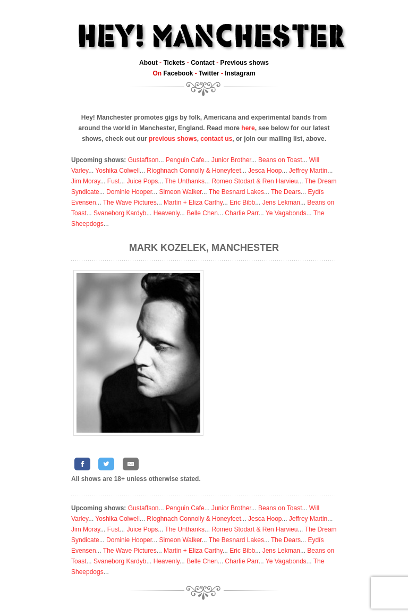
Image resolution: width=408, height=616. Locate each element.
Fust (113, 181)
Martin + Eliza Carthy (193, 202)
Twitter (209, 73)
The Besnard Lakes (236, 192)
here (247, 128)
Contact (203, 62)
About (148, 62)
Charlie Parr (241, 213)
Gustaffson (143, 160)
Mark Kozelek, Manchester (204, 247)
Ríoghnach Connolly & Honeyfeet (194, 170)
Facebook (178, 73)
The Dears (286, 192)
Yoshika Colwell (117, 170)
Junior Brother (231, 160)
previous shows (173, 138)
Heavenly (167, 213)
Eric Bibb (242, 202)
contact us (216, 138)
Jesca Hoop (265, 170)
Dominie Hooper (129, 192)
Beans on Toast (280, 160)
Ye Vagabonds (286, 213)
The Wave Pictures (130, 202)
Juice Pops (142, 181)
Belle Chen (202, 213)
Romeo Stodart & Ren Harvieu (254, 181)
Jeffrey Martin (308, 170)
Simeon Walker (180, 192)
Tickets (174, 62)
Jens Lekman (281, 202)
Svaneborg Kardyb (120, 213)
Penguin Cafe (185, 160)
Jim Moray (85, 181)
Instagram (240, 73)
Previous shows (244, 62)
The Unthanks (185, 181)
